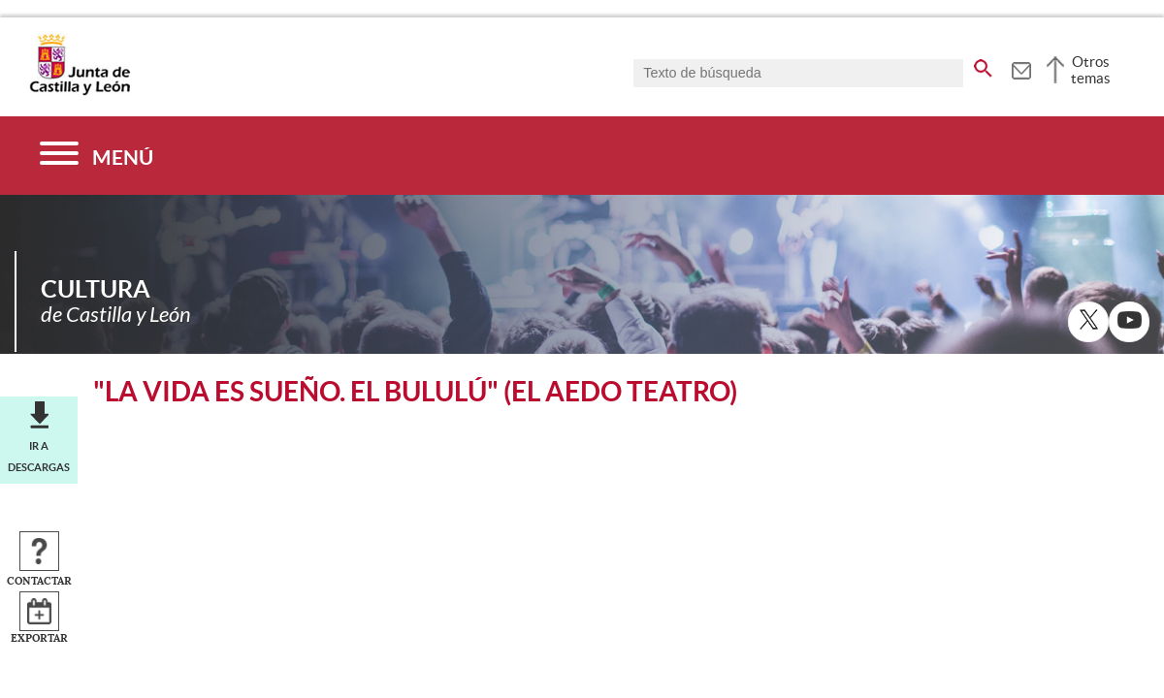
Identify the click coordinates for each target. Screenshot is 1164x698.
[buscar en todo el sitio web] (983, 65)
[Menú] (96, 155)
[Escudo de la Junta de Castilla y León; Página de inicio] (79, 91)
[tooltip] (1021, 68)
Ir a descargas (39, 456)
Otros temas (1091, 69)
